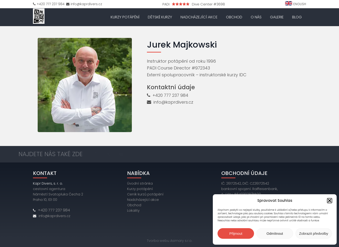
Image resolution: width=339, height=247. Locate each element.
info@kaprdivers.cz (173, 102)
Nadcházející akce (199, 17)
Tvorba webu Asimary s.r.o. (169, 240)
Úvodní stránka (140, 183)
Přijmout (235, 233)
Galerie (277, 17)
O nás (256, 17)
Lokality (133, 210)
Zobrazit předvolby (313, 233)
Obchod (234, 17)
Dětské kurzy (160, 17)
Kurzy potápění (125, 17)
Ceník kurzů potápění (145, 194)
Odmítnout (274, 233)
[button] (329, 200)
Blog (297, 17)
